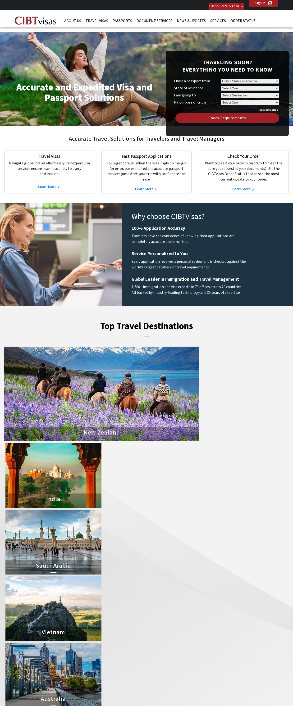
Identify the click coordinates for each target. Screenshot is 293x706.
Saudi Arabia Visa (160, 634)
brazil (116, 608)
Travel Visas (97, 17)
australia (90, 602)
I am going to (185, 88)
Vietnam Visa (157, 613)
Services (218, 17)
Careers (213, 672)
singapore (91, 645)
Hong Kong (92, 629)
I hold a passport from (192, 74)
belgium (90, 608)
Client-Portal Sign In (219, 3)
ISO (47, 692)
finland (117, 618)
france (89, 624)
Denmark (90, 618)
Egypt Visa (155, 640)
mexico (117, 634)
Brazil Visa (155, 618)
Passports (122, 17)
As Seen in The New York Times (196, 692)
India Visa (154, 608)
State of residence (188, 81)
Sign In (260, 3)
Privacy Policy (132, 672)
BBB (97, 692)
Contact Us (220, 602)
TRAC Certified (146, 692)
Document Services (154, 17)
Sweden (90, 650)
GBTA (246, 692)
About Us (72, 17)
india (87, 634)
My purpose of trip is (190, 94)
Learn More (47, 179)
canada (89, 613)
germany (118, 624)
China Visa (155, 602)
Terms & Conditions (164, 672)
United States (122, 656)
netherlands (93, 640)
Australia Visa (157, 624)
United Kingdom (96, 656)
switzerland (121, 650)
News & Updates (191, 17)
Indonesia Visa (158, 629)
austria (117, 602)
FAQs (110, 672)
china (116, 613)
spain (116, 645)
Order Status (243, 17)
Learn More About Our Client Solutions (69, 672)
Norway (118, 640)
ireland (117, 629)
